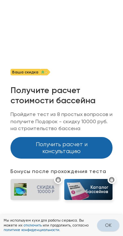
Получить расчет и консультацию (62, 147)
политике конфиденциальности (31, 230)
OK (108, 225)
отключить (33, 225)
